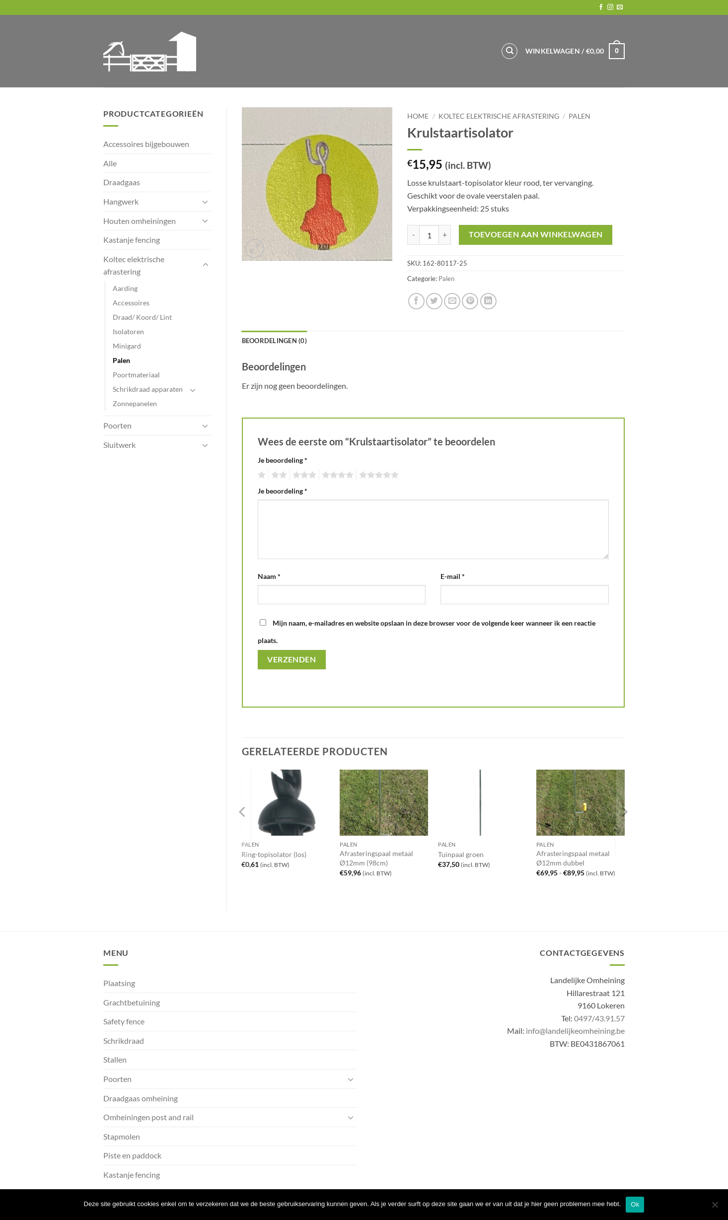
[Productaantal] (429, 235)
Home (418, 116)
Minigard (127, 346)
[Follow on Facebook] (601, 7)
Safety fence (124, 1021)
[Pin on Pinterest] (470, 301)
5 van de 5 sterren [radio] (377, 475)
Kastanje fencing (131, 239)
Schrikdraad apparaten (148, 389)
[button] (575, 51)
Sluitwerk (119, 444)
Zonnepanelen (135, 403)
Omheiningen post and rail (148, 1117)
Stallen (115, 1059)
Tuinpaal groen (461, 854)
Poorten (117, 425)
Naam (269, 576)
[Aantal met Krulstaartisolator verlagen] (413, 235)
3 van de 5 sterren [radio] (303, 475)
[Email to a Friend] (452, 301)
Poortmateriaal (136, 374)
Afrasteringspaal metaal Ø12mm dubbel (573, 858)
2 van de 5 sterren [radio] (277, 475)
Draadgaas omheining (140, 1098)
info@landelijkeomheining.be (575, 1030)
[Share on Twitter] (434, 301)
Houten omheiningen (139, 220)
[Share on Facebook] (416, 301)
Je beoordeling (282, 460)
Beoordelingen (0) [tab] (274, 341)
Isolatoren (128, 331)
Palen (121, 360)
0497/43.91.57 (599, 1018)
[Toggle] (206, 202)
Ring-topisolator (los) (273, 854)
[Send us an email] (620, 7)
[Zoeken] (509, 51)
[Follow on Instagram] (610, 7)
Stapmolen (121, 1136)
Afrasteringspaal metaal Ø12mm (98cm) (376, 858)
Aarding (125, 288)
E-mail (452, 576)
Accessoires (131, 302)
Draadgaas (121, 182)
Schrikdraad (123, 1040)
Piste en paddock (132, 1155)
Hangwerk (121, 201)
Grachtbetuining (131, 1002)
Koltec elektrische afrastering (133, 265)
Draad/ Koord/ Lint (142, 317)
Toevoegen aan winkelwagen (536, 234)
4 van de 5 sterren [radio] (336, 475)
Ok (635, 1204)
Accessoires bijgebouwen (146, 143)
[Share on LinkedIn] (488, 301)
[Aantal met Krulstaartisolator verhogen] (445, 235)
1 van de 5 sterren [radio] (260, 475)
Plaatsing (119, 983)
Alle (110, 163)
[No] (715, 1208)
